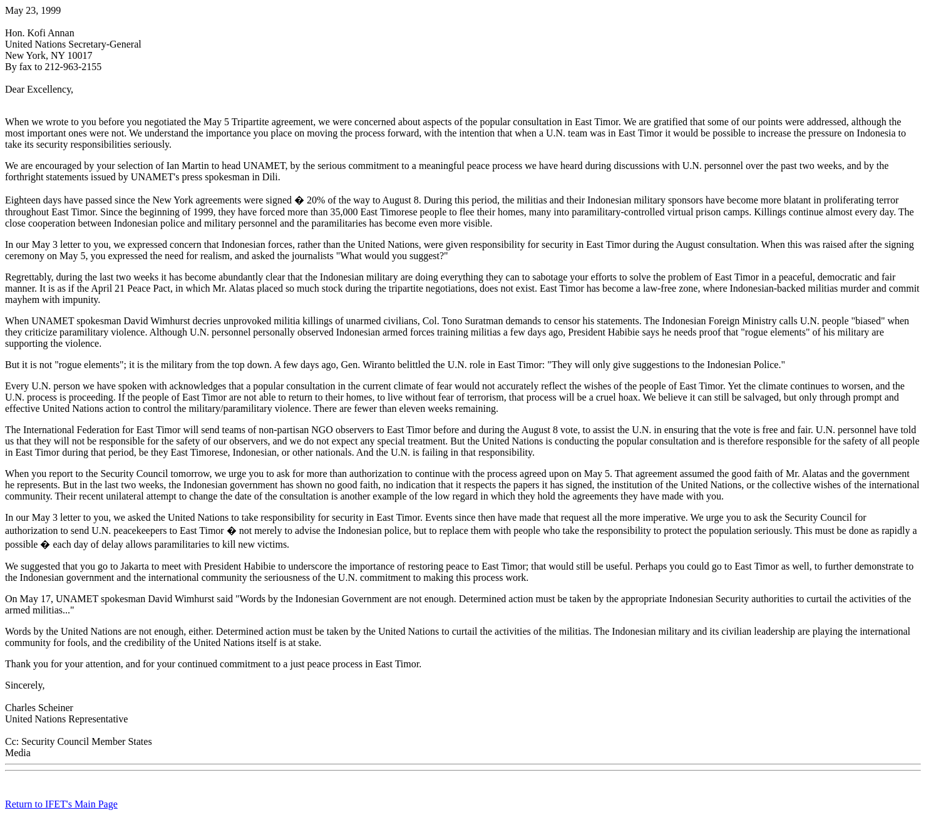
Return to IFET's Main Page (61, 804)
